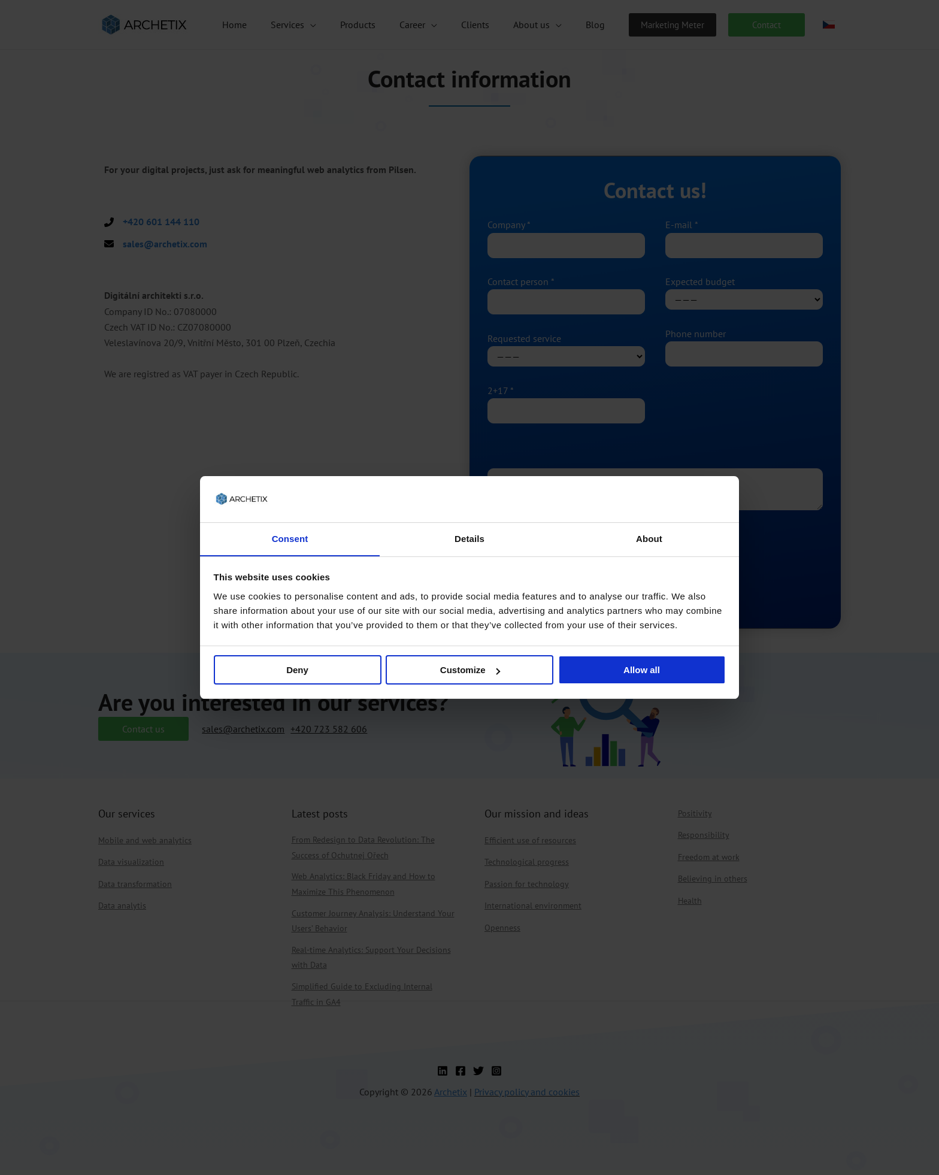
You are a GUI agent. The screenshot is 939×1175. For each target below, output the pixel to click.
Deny (297, 670)
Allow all (641, 670)
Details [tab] (469, 538)
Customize (470, 670)
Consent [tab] (290, 538)
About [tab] (649, 538)
